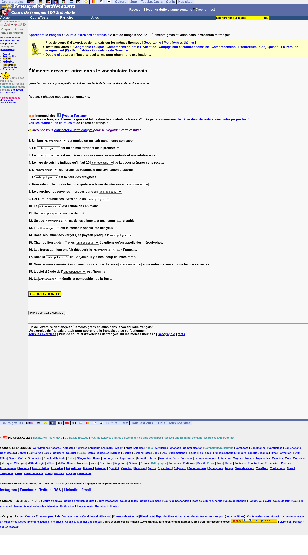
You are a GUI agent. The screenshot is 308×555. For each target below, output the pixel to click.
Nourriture (106, 463)
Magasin (238, 458)
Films (273, 453)
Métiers (50, 463)
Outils (160, 423)
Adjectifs (68, 447)
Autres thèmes (184, 42)
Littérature (224, 458)
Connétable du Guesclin (110, 50)
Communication (192, 447)
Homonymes (110, 458)
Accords (55, 447)
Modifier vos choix (88, 521)
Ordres (145, 463)
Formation (285, 453)
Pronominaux (8, 468)
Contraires (34, 453)
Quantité (114, 468)
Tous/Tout (262, 468)
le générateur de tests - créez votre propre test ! (213, 119)
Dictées (115, 453)
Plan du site (8, 63)
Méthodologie (36, 463)
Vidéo (18, 473)
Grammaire (34, 458)
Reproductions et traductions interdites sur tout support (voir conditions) (200, 516)
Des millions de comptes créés (10, 40)
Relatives (140, 468)
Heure (96, 458)
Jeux (124, 423)
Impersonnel (127, 458)
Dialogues (103, 453)
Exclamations (177, 453)
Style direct (165, 468)
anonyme (163, 119)
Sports (152, 468)
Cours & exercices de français (86, 35)
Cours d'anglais (52, 500)
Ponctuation (255, 463)
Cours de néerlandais (176, 500)
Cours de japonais (235, 500)
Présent (88, 468)
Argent (119, 447)
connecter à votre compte (73, 130)
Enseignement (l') (56, 50)
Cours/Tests (39, 17)
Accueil (5, 17)
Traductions (277, 468)
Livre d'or (7, 61)
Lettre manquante (205, 458)
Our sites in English (107, 506)
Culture (111, 423)
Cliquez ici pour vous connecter (12, 30)
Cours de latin (281, 500)
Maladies (277, 458)
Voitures (59, 473)
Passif (201, 463)
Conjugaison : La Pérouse (278, 47)
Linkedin (71, 490)
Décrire (127, 453)
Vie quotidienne (33, 473)
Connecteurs (8, 453)
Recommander (9, 65)
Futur (296, 453)
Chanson (175, 447)
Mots (167, 42)
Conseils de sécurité (125, 516)
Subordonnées (197, 468)
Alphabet (94, 447)
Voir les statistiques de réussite (51, 123)
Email (86, 490)
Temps (229, 468)
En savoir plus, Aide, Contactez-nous (58, 516)
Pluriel (229, 463)
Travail (291, 468)
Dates (91, 453)
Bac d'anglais (85, 506)
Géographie (152, 42)
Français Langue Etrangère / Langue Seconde (240, 453)
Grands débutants (54, 458)
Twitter (45, 490)
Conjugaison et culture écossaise (184, 47)
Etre (164, 453)
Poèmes (286, 463)
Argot (128, 447)
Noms (94, 463)
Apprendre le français (44, 35)
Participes (175, 463)
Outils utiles (67, 506)
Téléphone (6, 473)
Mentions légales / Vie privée (45, 521)
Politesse (240, 463)
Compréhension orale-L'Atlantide (131, 47)
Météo (61, 463)
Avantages (7, 49)
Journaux (186, 458)
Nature (71, 463)
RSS (57, 490)
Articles (139, 447)
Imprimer (7, 58)
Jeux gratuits (7, 100)
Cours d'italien (129, 500)
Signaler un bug (10, 67)
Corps (47, 453)
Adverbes (81, 447)
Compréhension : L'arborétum (234, 47)
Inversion (165, 458)
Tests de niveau (244, 468)
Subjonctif (180, 468)
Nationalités (80, 50)
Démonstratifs (142, 453)
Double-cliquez (56, 54)
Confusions (275, 447)
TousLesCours (142, 423)
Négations (120, 463)
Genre (12, 458)
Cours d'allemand (150, 500)
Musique (6, 463)
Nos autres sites (8, 102)
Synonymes (215, 468)
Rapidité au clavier (259, 500)
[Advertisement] (168, 374)
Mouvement (300, 458)
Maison (249, 458)
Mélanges (20, 463)
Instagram (8, 490)
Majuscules (263, 458)
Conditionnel (258, 447)
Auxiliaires (161, 447)
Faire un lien (8, 69)
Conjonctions (292, 447)
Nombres (82, 463)
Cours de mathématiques (79, 500)
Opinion (133, 463)
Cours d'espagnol (107, 500)
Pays (219, 463)
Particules (189, 463)
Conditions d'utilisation (96, 516)
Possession (272, 463)
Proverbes (57, 468)
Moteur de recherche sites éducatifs (36, 506)
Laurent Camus (24, 516)
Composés (241, 447)
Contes (22, 453)
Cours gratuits (12, 423)
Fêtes (3, 458)
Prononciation (40, 468)
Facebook (28, 490)
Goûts (22, 458)
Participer (67, 17)
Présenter (100, 468)
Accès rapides (9, 56)
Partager (80, 115)
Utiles (94, 17)
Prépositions (73, 468)
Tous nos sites (179, 423)
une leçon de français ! (11, 91)
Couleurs (58, 453)
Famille (191, 453)
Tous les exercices (42, 334)
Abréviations (41, 447)
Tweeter (67, 115)
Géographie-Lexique (88, 47)
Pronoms (23, 468)
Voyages (71, 473)
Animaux (107, 447)
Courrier (71, 453)
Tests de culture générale (207, 500)
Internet (152, 458)
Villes (48, 473)
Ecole (156, 453)
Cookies (70, 521)
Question (126, 468)
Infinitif (141, 458)
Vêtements (84, 473)
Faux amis (204, 453)
